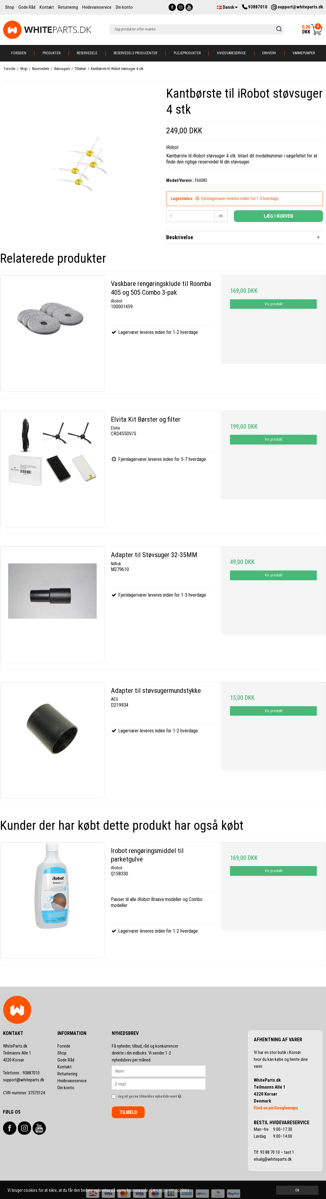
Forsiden (18, 53)
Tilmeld (128, 1112)
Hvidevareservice (231, 53)
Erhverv (269, 53)
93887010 (21, 1073)
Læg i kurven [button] (278, 216)
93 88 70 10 (270, 1152)
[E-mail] (164, 1083)
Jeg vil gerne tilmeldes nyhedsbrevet (161, 1095)
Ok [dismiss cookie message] (297, 1190)
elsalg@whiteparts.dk (273, 1159)
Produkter (51, 53)
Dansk (227, 7)
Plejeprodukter (187, 53)
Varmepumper (303, 53)
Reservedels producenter (135, 53)
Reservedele (87, 53)
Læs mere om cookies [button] (170, 1190)
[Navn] (164, 1070)
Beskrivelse (179, 237)
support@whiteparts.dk (23, 1080)
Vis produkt (273, 304)
